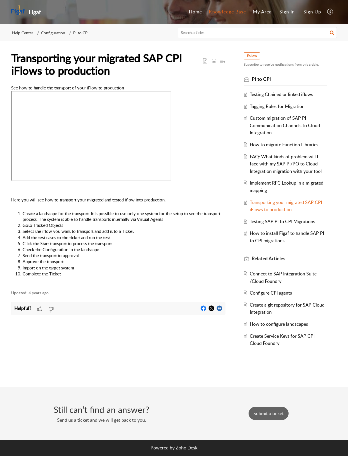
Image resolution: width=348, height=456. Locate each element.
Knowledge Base (227, 12)
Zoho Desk (186, 448)
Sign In (287, 12)
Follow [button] (252, 55)
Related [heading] (268, 258)
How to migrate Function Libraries (284, 144)
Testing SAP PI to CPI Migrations (282, 221)
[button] (330, 12)
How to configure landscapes (279, 324)
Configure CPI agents (271, 293)
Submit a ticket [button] (268, 413)
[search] (257, 32)
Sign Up (312, 12)
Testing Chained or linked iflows (281, 94)
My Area (262, 12)
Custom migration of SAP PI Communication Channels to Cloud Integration (285, 125)
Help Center (22, 32)
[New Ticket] (269, 413)
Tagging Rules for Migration (277, 106)
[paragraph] (118, 184)
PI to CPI (81, 32)
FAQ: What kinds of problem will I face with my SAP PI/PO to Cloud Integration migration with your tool (286, 163)
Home (195, 12)
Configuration (53, 32)
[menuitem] (195, 12)
